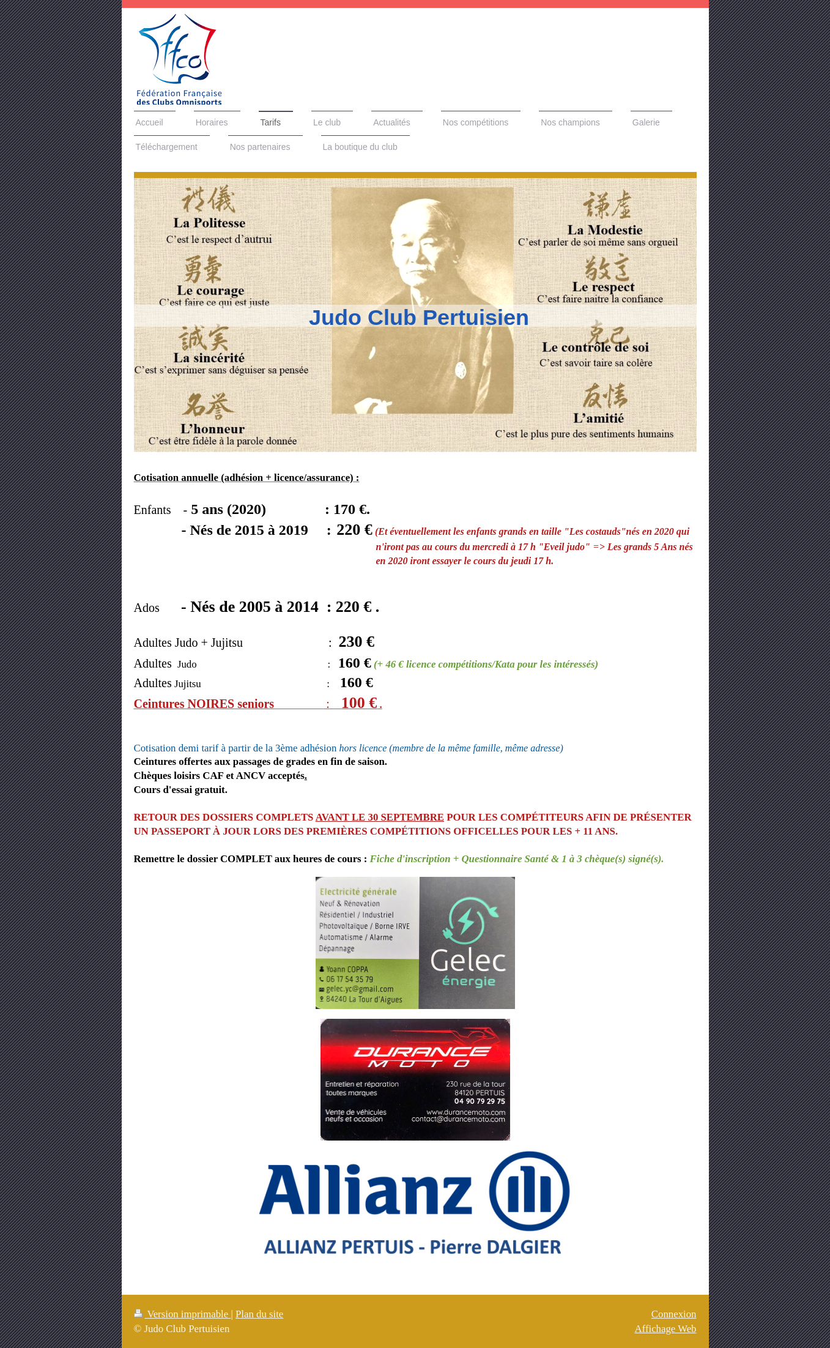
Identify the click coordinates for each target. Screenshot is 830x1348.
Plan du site (259, 1314)
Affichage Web (665, 1329)
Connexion (674, 1314)
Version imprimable (182, 1314)
